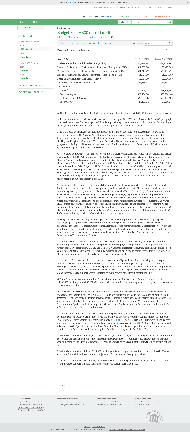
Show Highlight (79, 43)
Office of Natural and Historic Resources (85, 37)
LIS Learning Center (123, 7)
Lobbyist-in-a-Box (98, 426)
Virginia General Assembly (103, 7)
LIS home (148, 7)
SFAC (117, 402)
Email (108, 43)
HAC (112, 402)
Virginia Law (137, 16)
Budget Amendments (31, 85)
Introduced (26, 49)
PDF (100, 43)
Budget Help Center (141, 405)
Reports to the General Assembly (158, 16)
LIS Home (87, 426)
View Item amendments (163, 50)
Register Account (159, 7)
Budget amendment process (67, 402)
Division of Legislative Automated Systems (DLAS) (127, 429)
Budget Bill (124, 22)
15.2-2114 (100, 294)
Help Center (73, 2)
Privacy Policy (137, 7)
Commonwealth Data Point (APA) (30, 407)
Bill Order (61, 37)
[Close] (188, 2)
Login (170, 7)
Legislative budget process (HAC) (30, 402)
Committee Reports (31, 91)
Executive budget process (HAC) (30, 405)
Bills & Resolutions (108, 16)
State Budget (123, 16)
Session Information (90, 16)
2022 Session (31, 28)
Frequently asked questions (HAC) (69, 405)
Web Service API (153, 402)
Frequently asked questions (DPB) (30, 410)
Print (92, 43)
